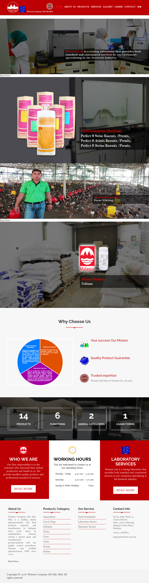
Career (118, 7)
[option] (39, 362)
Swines (46, 551)
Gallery (108, 7)
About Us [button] (70, 7)
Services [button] (96, 7)
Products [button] (83, 7)
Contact (130, 7)
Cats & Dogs (49, 521)
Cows (46, 536)
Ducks (46, 531)
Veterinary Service (87, 526)
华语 (139, 7)
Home (59, 7)
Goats (46, 541)
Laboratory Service (87, 521)
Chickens (47, 526)
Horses (46, 546)
